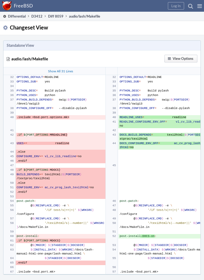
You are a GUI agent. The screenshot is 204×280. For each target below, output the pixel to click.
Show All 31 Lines (60, 71)
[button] (199, 6)
